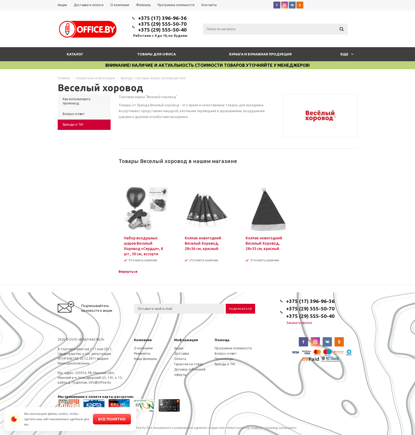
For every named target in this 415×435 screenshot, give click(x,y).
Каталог (75, 54)
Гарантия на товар (188, 364)
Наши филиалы (145, 359)
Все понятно (112, 419)
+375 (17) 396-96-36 (162, 18)
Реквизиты (142, 353)
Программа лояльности (233, 348)
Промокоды (224, 359)
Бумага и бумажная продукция (260, 54)
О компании (143, 348)
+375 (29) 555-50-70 (162, 24)
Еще (346, 54)
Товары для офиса (156, 54)
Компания (143, 340)
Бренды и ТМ (225, 364)
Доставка (181, 353)
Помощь (222, 340)
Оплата (180, 359)
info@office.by (100, 382)
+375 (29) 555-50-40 (162, 30)
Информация (186, 340)
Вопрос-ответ (226, 353)
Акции (178, 348)
